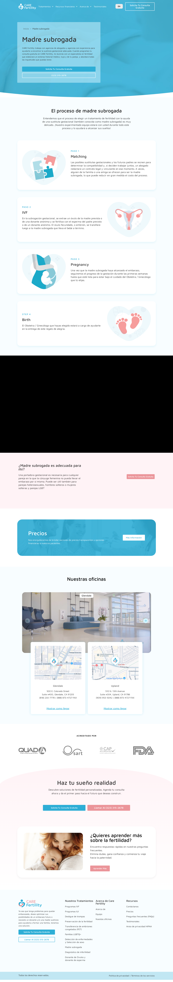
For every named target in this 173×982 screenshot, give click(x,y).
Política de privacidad (119, 978)
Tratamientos (45, 6)
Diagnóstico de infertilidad (73, 954)
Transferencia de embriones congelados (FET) (77, 929)
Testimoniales (100, 6)
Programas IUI (73, 911)
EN (119, 6)
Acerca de (85, 6)
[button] (27, 622)
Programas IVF (73, 907)
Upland (115, 687)
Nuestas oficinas (105, 918)
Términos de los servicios (143, 978)
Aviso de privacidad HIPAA (137, 927)
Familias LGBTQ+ (74, 935)
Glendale (58, 687)
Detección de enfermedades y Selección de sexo (75, 942)
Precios (130, 911)
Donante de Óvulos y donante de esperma (76, 961)
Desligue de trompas (76, 915)
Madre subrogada (74, 949)
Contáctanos (133, 907)
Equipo (99, 914)
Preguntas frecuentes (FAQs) (138, 917)
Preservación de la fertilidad (75, 921)
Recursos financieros (66, 6)
